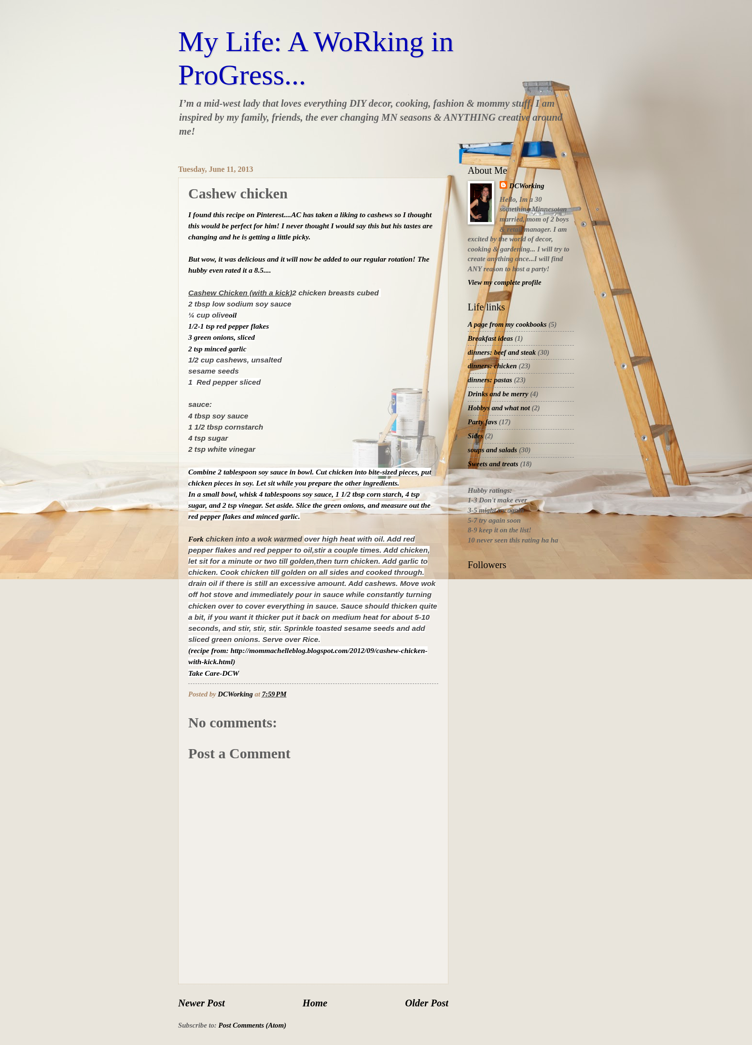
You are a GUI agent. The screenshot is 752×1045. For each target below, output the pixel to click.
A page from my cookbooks (507, 324)
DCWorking (526, 186)
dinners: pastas (490, 380)
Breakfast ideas (490, 338)
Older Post (426, 1003)
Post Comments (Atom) (252, 1025)
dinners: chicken (492, 366)
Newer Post (201, 1003)
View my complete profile (504, 282)
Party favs (482, 422)
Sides (475, 436)
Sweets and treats (493, 464)
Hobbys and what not (499, 408)
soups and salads (492, 450)
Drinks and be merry (498, 394)
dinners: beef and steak (502, 352)
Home (315, 1003)
